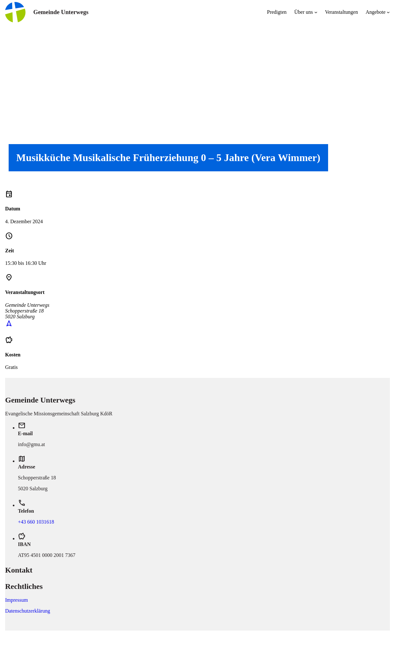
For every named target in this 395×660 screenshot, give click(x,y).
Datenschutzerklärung (27, 611)
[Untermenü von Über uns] (316, 12)
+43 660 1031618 (36, 522)
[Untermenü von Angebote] (388, 12)
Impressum (16, 600)
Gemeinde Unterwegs (60, 12)
